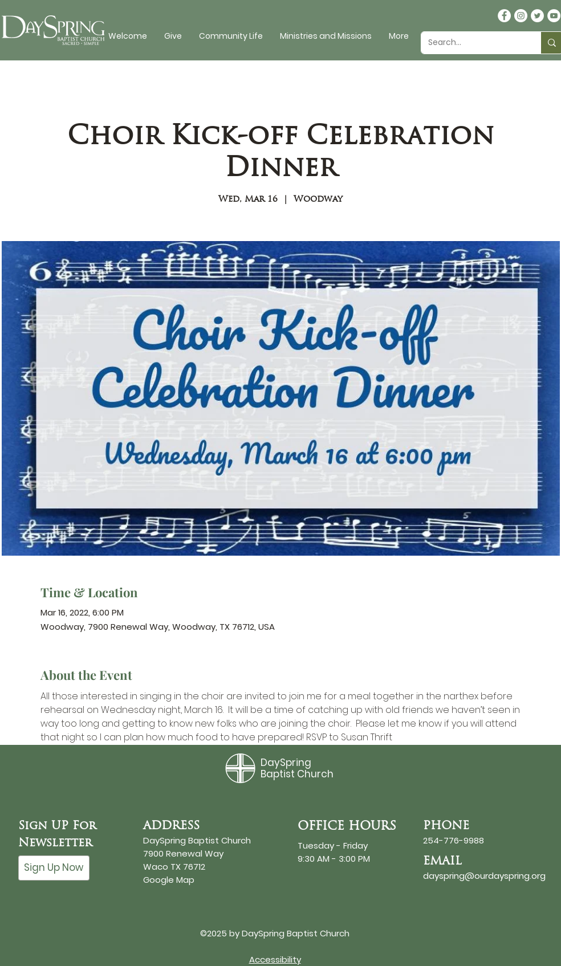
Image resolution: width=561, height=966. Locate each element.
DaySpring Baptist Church (297, 768)
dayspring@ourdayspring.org (484, 876)
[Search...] (472, 43)
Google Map (168, 880)
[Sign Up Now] (54, 868)
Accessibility (275, 959)
